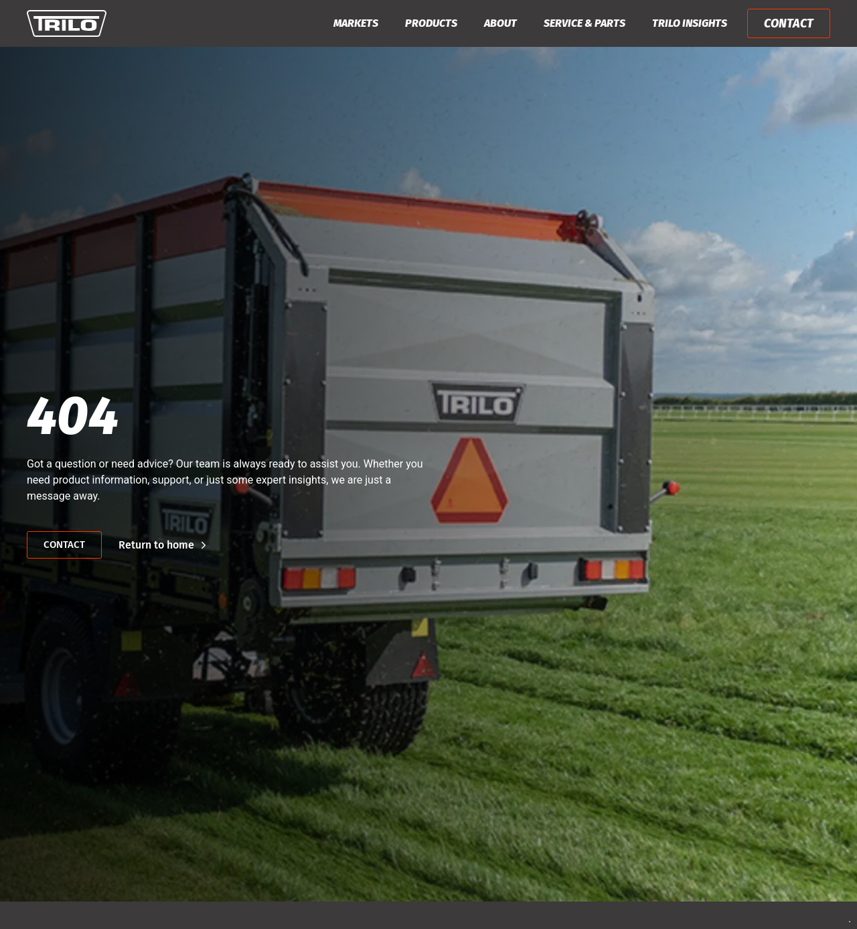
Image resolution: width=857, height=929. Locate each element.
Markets (355, 23)
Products (431, 23)
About (500, 23)
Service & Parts (584, 23)
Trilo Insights (689, 23)
